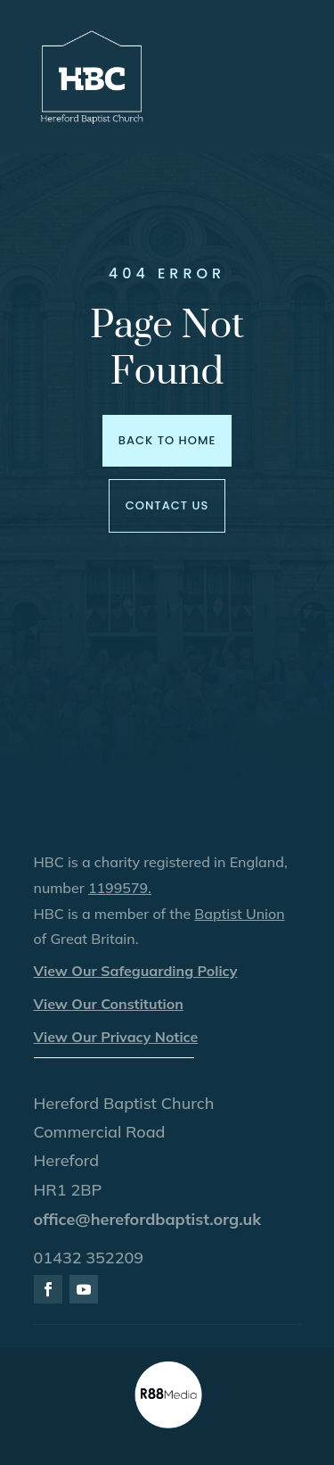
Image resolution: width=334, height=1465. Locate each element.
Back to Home (167, 440)
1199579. (119, 888)
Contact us (167, 505)
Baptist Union (239, 914)
